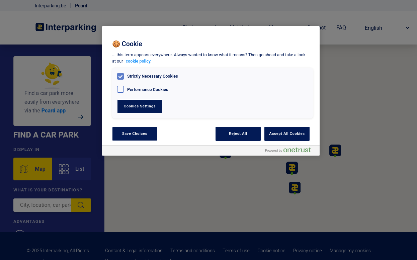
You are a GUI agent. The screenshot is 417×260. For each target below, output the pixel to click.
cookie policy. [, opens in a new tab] (139, 61)
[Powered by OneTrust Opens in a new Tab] (290, 151)
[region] (211, 91)
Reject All (238, 133)
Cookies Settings (140, 106)
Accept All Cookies (287, 133)
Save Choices (134, 133)
